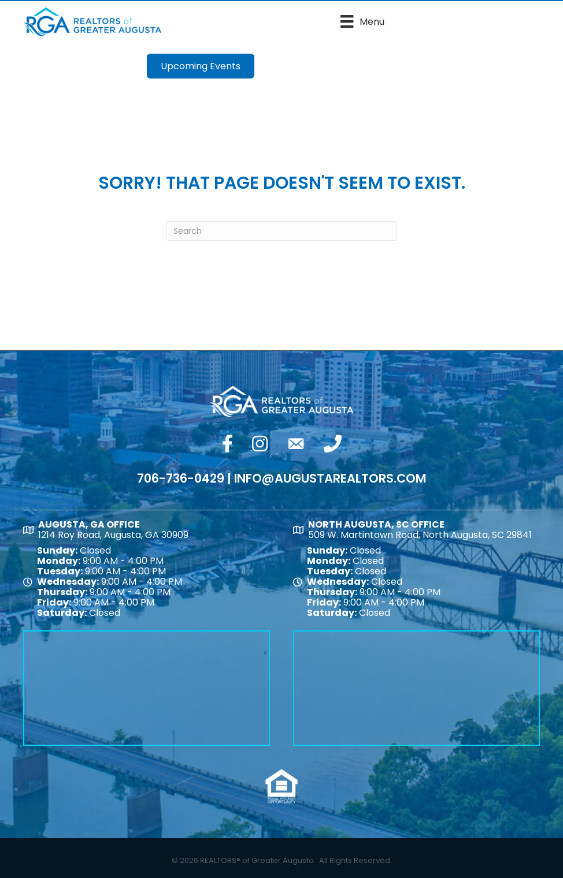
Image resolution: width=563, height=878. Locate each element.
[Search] (281, 231)
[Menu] (362, 21)
